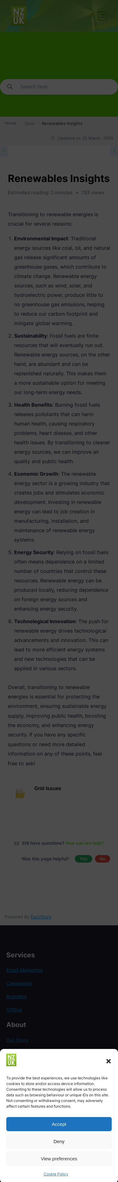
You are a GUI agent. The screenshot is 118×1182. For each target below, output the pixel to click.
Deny (59, 1150)
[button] (108, 1070)
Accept (59, 1133)
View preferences (59, 1167)
